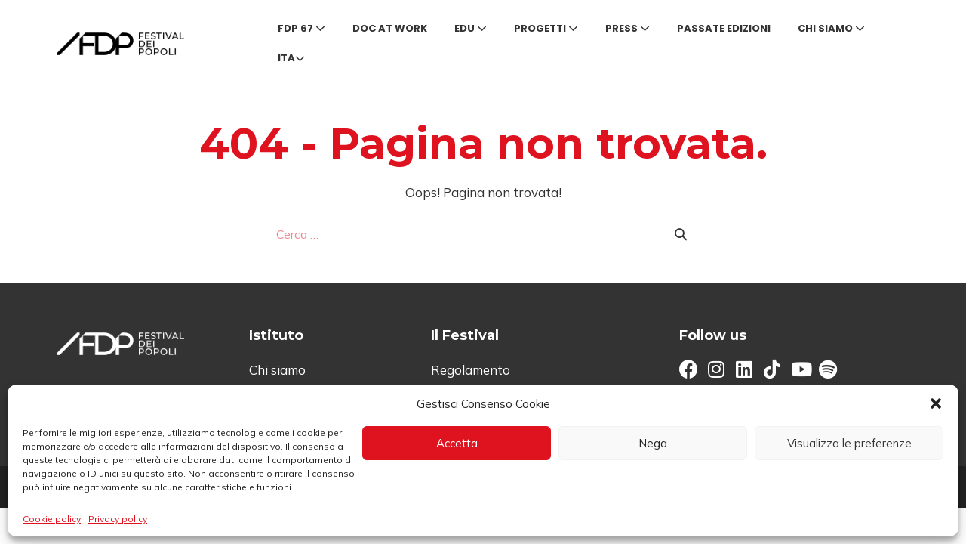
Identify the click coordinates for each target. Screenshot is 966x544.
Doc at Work (389, 28)
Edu (470, 28)
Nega (652, 443)
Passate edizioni (724, 28)
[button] (935, 403)
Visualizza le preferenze (849, 443)
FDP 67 (301, 28)
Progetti (546, 28)
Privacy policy (117, 518)
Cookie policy (52, 518)
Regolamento (470, 370)
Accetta (457, 443)
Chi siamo (831, 28)
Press (627, 28)
